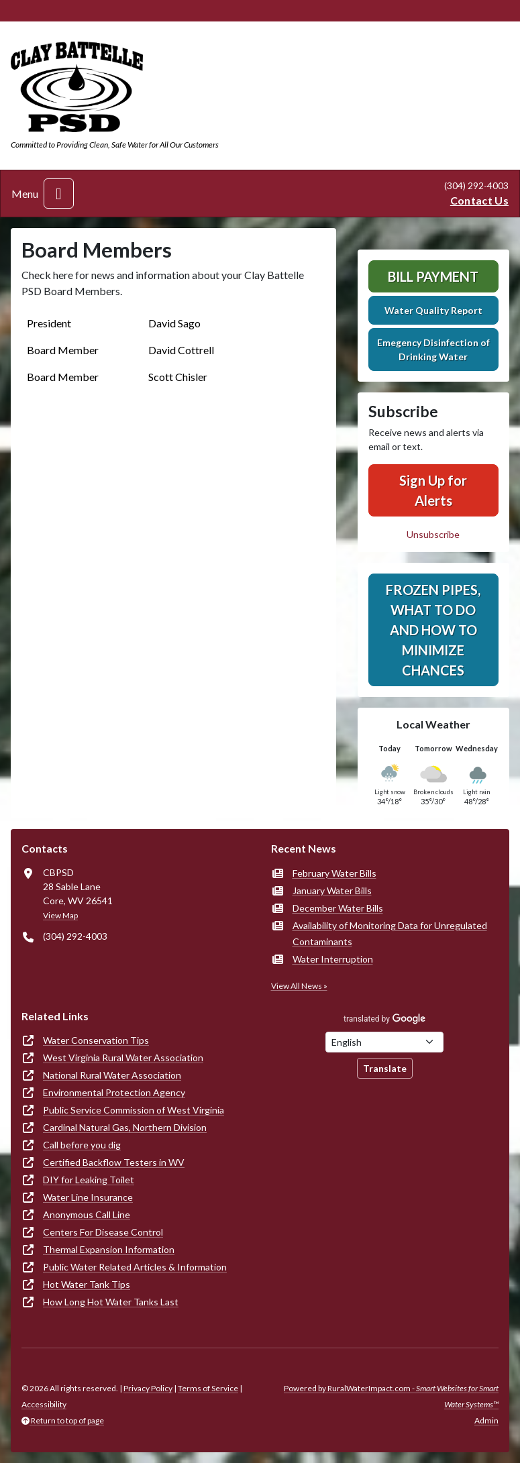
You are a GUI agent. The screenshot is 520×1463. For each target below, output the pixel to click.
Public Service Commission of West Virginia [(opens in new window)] (133, 1110)
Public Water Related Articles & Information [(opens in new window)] (135, 1266)
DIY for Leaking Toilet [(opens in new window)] (88, 1179)
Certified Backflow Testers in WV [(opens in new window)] (114, 1162)
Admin (486, 1420)
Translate (385, 1068)
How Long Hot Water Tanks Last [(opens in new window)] (110, 1301)
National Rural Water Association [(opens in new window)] (112, 1075)
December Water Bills (338, 908)
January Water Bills (332, 890)
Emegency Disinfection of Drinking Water (433, 349)
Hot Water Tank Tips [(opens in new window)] (86, 1284)
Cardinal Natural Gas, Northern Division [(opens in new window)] (125, 1127)
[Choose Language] (384, 1042)
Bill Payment (433, 276)
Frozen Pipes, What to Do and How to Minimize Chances (433, 630)
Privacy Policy (147, 1388)
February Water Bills (334, 873)
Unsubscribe (433, 534)
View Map (60, 915)
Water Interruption (333, 959)
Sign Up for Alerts (433, 490)
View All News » (299, 986)
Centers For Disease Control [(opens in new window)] (103, 1232)
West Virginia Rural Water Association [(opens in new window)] (123, 1057)
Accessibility (43, 1404)
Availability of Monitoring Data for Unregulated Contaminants (390, 933)
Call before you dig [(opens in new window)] (82, 1144)
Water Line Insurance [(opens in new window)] (88, 1197)
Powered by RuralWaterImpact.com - (391, 1396)
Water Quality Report (433, 310)
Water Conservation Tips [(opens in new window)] (96, 1040)
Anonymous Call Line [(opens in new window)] (86, 1214)
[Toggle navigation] (59, 193)
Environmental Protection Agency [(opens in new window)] (114, 1092)
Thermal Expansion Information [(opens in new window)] (108, 1249)
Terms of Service (208, 1388)
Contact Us (479, 200)
